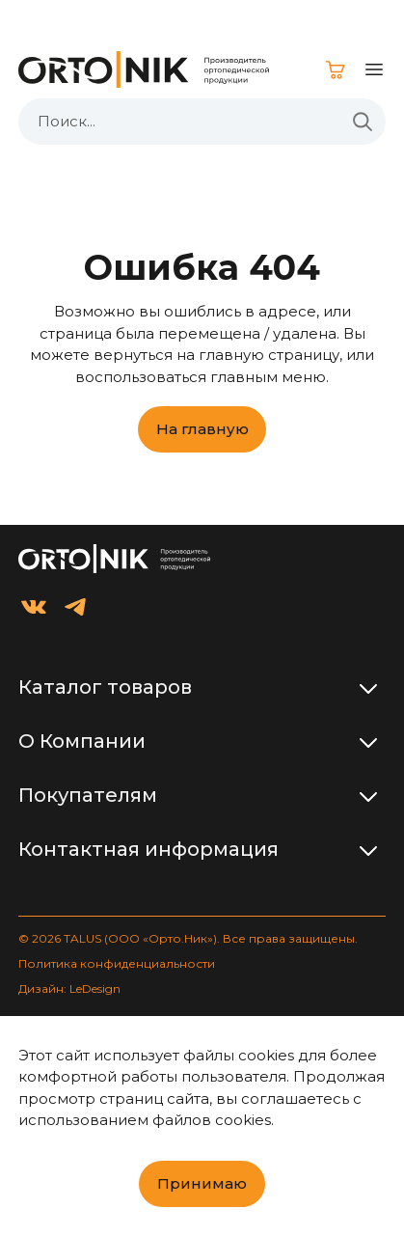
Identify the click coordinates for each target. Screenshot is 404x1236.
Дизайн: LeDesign (69, 988)
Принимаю (202, 1183)
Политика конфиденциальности (116, 963)
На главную (202, 429)
